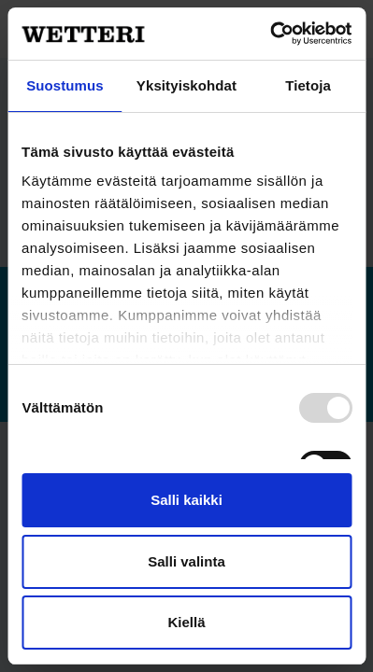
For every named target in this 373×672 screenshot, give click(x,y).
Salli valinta (186, 561)
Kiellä (186, 622)
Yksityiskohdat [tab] (186, 85)
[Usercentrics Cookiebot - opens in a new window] (269, 33)
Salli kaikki (186, 500)
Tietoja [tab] (308, 85)
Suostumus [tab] (65, 85)
